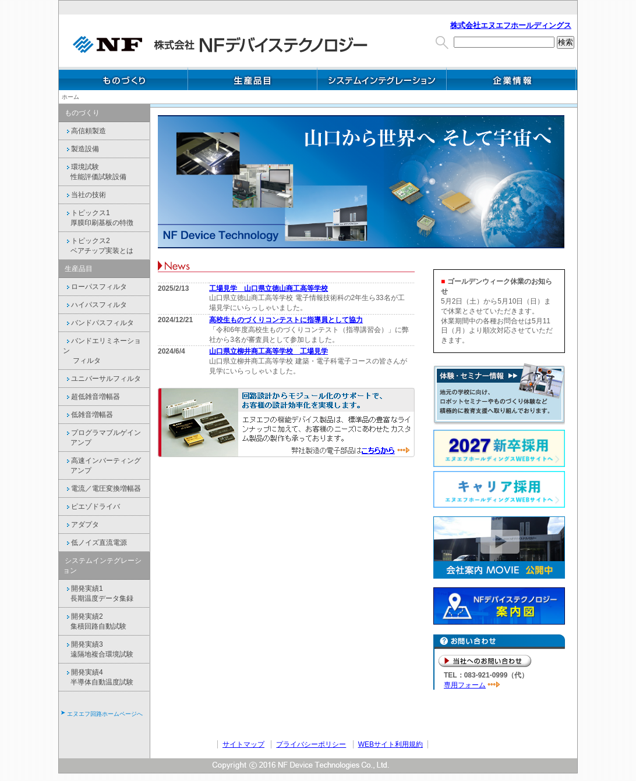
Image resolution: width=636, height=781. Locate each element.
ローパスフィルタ (95, 287)
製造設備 (81, 149)
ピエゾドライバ (91, 506)
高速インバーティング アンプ (102, 466)
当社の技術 (84, 195)
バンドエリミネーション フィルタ (102, 351)
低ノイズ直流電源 (95, 543)
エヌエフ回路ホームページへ (105, 714)
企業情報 (511, 78)
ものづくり (123, 78)
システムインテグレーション (382, 78)
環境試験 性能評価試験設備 (94, 172)
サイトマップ (243, 744)
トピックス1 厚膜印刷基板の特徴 (98, 218)
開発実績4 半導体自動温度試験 (98, 677)
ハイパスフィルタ (95, 305)
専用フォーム (465, 685)
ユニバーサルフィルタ (102, 379)
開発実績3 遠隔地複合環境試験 (98, 649)
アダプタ (81, 524)
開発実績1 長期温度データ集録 (98, 593)
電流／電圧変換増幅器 (102, 488)
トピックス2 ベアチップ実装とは (98, 246)
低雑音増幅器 (88, 415)
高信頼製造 (84, 131)
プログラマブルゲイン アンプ (102, 438)
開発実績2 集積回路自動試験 (94, 621)
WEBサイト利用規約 (390, 744)
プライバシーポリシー (311, 744)
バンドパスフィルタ (98, 323)
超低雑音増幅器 (91, 397)
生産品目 (252, 78)
